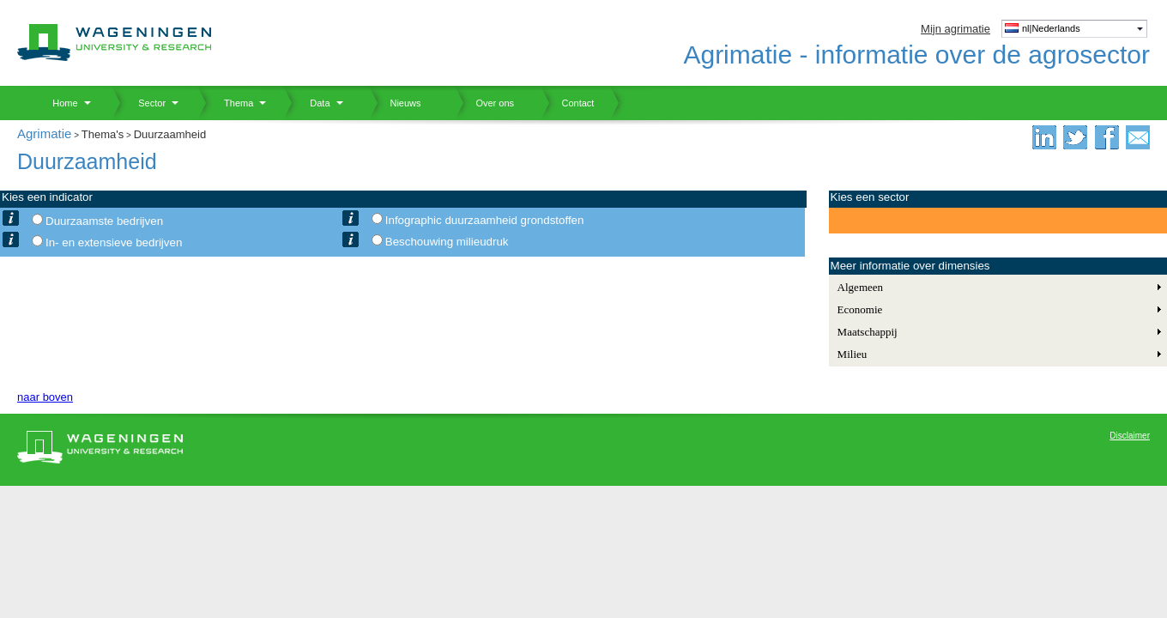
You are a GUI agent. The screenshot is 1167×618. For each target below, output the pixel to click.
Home (58, 103)
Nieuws (395, 103)
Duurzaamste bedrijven (104, 221)
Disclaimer (1130, 435)
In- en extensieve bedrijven (113, 242)
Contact (567, 103)
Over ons (484, 103)
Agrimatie (44, 133)
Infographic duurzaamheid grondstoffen (484, 220)
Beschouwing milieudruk (447, 241)
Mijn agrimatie (955, 28)
